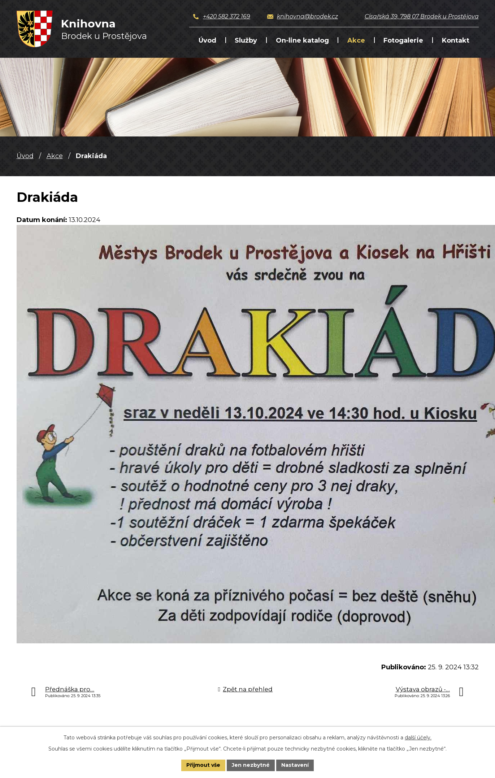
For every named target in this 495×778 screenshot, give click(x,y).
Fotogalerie (403, 40)
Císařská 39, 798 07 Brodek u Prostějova (422, 16)
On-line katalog (302, 40)
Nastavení (295, 765)
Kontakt (455, 40)
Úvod (207, 40)
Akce (356, 40)
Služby (246, 40)
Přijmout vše (203, 765)
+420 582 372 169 (226, 16)
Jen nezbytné (251, 765)
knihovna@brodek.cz (307, 16)
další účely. (418, 737)
